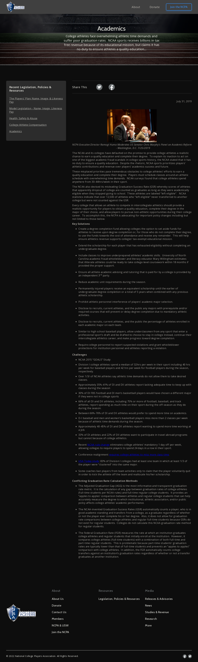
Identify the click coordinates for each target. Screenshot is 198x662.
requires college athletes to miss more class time (139, 454)
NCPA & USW (60, 625)
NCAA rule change (98, 444)
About (136, 7)
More (148, 625)
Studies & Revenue (157, 612)
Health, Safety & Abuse (23, 118)
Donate (155, 7)
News (148, 605)
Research (151, 619)
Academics (15, 131)
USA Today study (88, 461)
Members (58, 619)
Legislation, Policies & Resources (119, 599)
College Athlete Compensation (28, 125)
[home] (15, 7)
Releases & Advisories (159, 599)
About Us (58, 599)
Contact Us (59, 612)
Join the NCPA (178, 7)
